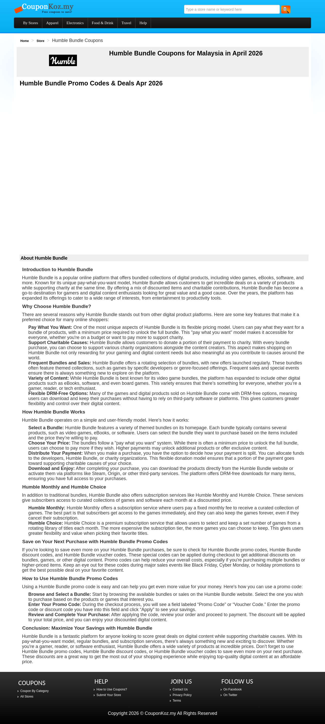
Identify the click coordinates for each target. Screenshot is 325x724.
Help (143, 23)
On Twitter (230, 695)
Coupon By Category (34, 691)
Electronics (75, 23)
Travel (127, 23)
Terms (177, 700)
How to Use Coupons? (111, 689)
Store (40, 41)
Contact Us (180, 689)
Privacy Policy (182, 695)
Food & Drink (102, 23)
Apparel (52, 23)
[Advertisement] (164, 129)
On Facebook (232, 689)
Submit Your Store (108, 695)
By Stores (30, 23)
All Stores (26, 696)
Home (24, 41)
